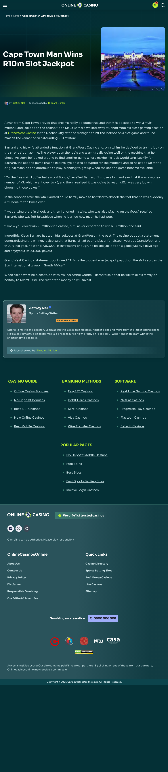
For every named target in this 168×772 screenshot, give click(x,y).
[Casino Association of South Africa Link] (113, 642)
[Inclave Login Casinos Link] (84, 490)
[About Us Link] (13, 564)
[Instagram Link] (26, 528)
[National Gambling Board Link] (98, 642)
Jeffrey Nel (19, 103)
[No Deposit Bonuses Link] (28, 400)
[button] (5, 5)
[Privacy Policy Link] (16, 577)
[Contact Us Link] (14, 571)
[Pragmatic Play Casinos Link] (137, 408)
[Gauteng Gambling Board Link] (84, 642)
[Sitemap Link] (91, 591)
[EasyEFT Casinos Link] (81, 391)
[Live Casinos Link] (93, 584)
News (16, 15)
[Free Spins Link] (84, 463)
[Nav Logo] (80, 5)
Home (7, 15)
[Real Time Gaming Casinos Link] (137, 391)
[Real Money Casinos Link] (98, 577)
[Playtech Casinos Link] (137, 417)
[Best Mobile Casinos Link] (28, 426)
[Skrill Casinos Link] (81, 408)
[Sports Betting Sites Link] (98, 571)
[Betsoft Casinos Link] (137, 426)
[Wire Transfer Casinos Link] (81, 426)
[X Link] (18, 528)
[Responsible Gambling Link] (22, 591)
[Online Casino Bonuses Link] (28, 391)
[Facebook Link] (10, 528)
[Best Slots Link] (84, 472)
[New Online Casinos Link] (28, 417)
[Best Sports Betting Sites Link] (84, 481)
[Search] (163, 5)
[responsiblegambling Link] (69, 642)
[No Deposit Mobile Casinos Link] (84, 455)
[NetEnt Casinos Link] (137, 400)
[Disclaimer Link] (14, 584)
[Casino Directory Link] (96, 564)
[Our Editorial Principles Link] (22, 598)
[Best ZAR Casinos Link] (28, 408)
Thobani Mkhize (56, 103)
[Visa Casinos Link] (81, 417)
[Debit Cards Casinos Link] (81, 400)
